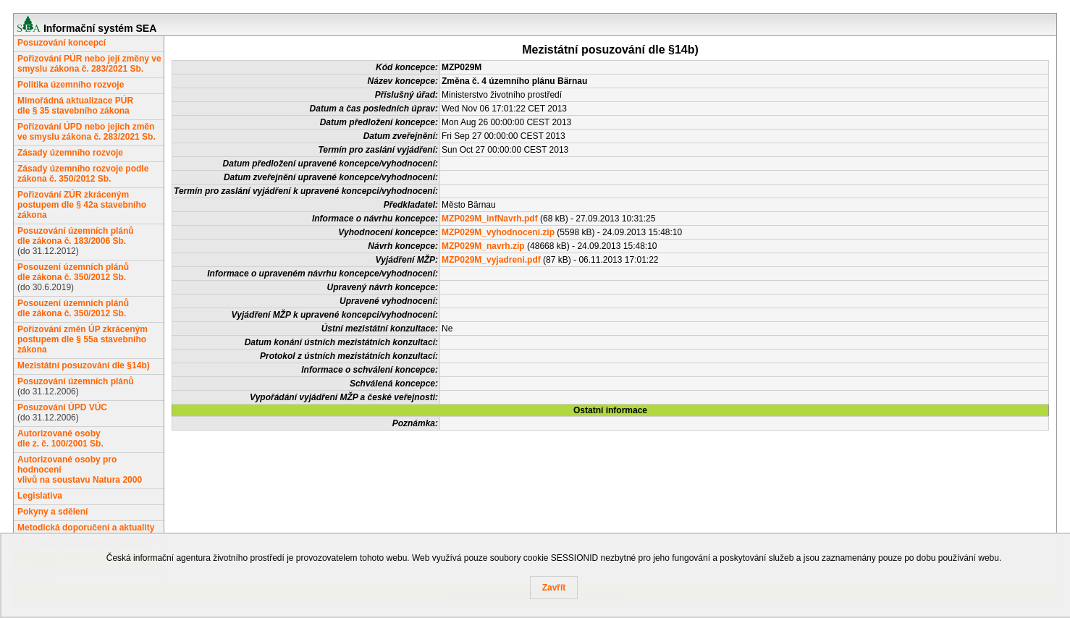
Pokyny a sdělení (52, 512)
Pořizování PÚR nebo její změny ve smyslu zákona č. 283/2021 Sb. (89, 64)
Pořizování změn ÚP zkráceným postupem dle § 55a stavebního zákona (82, 339)
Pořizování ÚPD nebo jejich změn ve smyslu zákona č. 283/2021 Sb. (86, 132)
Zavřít (554, 588)
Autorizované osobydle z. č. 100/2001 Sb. (60, 438)
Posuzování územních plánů (75, 381)
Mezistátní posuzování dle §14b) (83, 365)
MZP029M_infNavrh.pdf (490, 218)
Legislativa (39, 496)
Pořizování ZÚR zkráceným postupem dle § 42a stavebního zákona (81, 205)
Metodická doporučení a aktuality (85, 527)
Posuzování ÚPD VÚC (62, 407)
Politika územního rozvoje (70, 85)
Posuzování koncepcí (61, 43)
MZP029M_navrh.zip (483, 246)
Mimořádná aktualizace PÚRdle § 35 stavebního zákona (75, 106)
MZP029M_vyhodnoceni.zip (498, 232)
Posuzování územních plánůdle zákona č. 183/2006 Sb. (75, 236)
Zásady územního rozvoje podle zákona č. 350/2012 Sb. (82, 174)
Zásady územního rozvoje (70, 153)
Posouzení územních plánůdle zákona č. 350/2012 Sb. (73, 272)
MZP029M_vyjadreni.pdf (491, 260)
